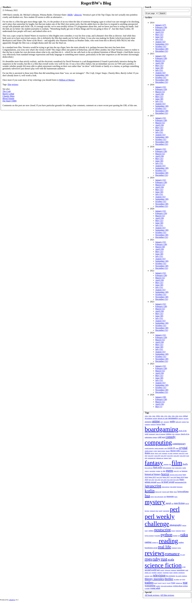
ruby (156, 559)
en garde (170, 453)
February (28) (161, 58)
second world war (152, 570)
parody (161, 511)
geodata (158, 471)
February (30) (161, 27)
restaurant (174, 548)
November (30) (161, 49)
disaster (168, 451)
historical (149, 474)
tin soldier (176, 579)
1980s (169, 416)
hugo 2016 (159, 477)
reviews (15, 84)
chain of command (160, 434)
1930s (150, 416)
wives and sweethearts (166, 586)
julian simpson (165, 487)
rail (179, 535)
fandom (166, 458)
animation (148, 422)
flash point (157, 467)
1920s (146, 416)
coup (165, 448)
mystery (155, 501)
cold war (161, 437)
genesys (147, 471)
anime (156, 421)
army (161, 422)
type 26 (160, 583)
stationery (159, 572)
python (166, 534)
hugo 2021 (151, 479)
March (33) (160, 30)
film (9, 84)
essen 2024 (183, 455)
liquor (175, 491)
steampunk (166, 572)
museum (170, 496)
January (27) (160, 25)
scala (171, 559)
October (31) (160, 46)
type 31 (164, 583)
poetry (146, 530)
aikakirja (180, 418)
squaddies (154, 572)
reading (168, 540)
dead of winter (161, 451)
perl (175, 509)
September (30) (161, 75)
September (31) (161, 44)
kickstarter (179, 487)
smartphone (181, 570)
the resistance (170, 576)
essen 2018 (157, 455)
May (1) (158, 406)
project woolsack (149, 535)
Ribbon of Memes (67, 80)
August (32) (160, 42)
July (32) (159, 39)
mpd (165, 496)
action (155, 418)
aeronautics (173, 418)
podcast (184, 525)
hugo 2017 (166, 477)
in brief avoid (167, 482)
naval (168, 503)
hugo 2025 (176, 479)
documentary (183, 451)
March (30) (160, 247)
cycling (155, 451)
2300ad (185, 416)
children (168, 434)
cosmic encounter (159, 448)
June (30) (159, 68)
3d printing (148, 418)
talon (151, 576)
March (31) (160, 61)
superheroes (181, 572)
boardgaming (161, 429)
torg (181, 579)
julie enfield (173, 487)
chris (173, 434)
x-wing (147, 588)
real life (164, 546)
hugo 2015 (152, 477)
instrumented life (180, 482)
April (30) (159, 63)
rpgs (148, 559)
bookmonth (152, 434)
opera (156, 511)
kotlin (150, 490)
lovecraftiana (183, 491)
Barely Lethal (8, 94)
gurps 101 (176, 471)
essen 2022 (170, 455)
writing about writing (180, 586)
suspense (147, 576)
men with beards (158, 496)
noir (172, 503)
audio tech (178, 422)
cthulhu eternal (149, 451)
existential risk (152, 458)
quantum (175, 535)
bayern (158, 424)
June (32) (159, 37)
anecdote (186, 418)
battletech (153, 424)
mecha (152, 496)
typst (173, 583)
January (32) (160, 56)
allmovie (78, 15)
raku (184, 534)
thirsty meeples (154, 579)
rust (164, 559)
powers (173, 530)
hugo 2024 (170, 479)
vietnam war (179, 583)
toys (183, 579)
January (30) (160, 397)
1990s (173, 416)
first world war (149, 468)
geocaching (152, 471)
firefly (185, 464)
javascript (153, 485)
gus (180, 471)
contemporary (179, 443)
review (179, 548)
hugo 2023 (164, 479)
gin (161, 471)
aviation (184, 422)
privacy (184, 530)
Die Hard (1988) (10, 101)
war (185, 582)
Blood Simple (8, 98)
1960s (162, 416)
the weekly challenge (181, 576)
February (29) (161, 89)
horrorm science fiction (176, 474)
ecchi (159, 453)
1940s (153, 416)
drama (147, 453)
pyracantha (157, 535)
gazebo (184, 468)
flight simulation (167, 468)
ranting (148, 542)
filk (170, 464)
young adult (155, 588)
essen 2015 (182, 453)
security (162, 570)
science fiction (163, 565)
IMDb (70, 15)
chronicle (177, 434)
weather (158, 586)
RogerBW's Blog (96, 3)
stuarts (171, 572)
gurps (169, 470)
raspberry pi (155, 542)
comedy (170, 437)
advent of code (163, 418)
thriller (169, 579)
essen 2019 (163, 455)
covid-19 (171, 448)
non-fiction (179, 503)
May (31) (159, 34)
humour (159, 482)
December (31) (161, 51)
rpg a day (182, 554)
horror (165, 474)
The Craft (7, 91)
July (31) (159, 70)
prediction (178, 530)
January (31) (160, 87)
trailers (149, 582)
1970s (165, 416)
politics (151, 531)
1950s (158, 416)
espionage (175, 453)
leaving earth (165, 491)
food (173, 468)
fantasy (154, 462)
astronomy (166, 422)
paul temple (166, 511)
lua (147, 495)
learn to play (158, 491)
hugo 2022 (158, 479)
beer (163, 424)
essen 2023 (176, 455)
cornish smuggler (149, 448)
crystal (183, 447)
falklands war (159, 458)
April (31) (159, 32)
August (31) (160, 104)
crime (176, 448)
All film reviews (167, 595)
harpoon (184, 471)
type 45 (169, 583)
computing (158, 442)
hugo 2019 (180, 477)
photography (176, 525)
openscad (152, 511)
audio (172, 421)
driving (152, 453)
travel (155, 583)
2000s (176, 416)
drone (156, 453)
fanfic (169, 458)
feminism (166, 464)
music (175, 496)
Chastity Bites (8, 96)
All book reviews (152, 595)
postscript (162, 529)
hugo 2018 (173, 477)
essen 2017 (151, 455)
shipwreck (167, 570)
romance (172, 553)
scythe (184, 567)
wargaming (150, 585)
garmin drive (178, 468)
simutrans (173, 570)
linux (171, 492)
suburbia (175, 572)
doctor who (175, 451)
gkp (164, 471)
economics (164, 453)
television (159, 575)
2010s (180, 416)
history (157, 474)
